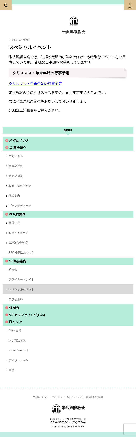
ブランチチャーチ (20, 205)
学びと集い (16, 299)
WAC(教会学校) (18, 242)
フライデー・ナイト (21, 279)
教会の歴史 (16, 166)
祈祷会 (13, 269)
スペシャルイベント (21, 289)
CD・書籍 (15, 330)
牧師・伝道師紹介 (20, 185)
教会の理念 (16, 175)
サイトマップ (74, 397)
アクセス (57, 397)
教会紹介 (17, 148)
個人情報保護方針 (94, 397)
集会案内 (17, 261)
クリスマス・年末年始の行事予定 (35, 84)
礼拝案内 (17, 214)
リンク (15, 322)
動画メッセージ (19, 232)
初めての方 (19, 140)
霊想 (11, 370)
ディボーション (19, 360)
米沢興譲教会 (73, 32)
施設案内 (14, 195)
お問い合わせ (40, 397)
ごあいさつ (16, 156)
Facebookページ (19, 350)
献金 (14, 308)
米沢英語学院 (17, 340)
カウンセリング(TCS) (27, 315)
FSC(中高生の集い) (21, 252)
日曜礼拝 (14, 222)
